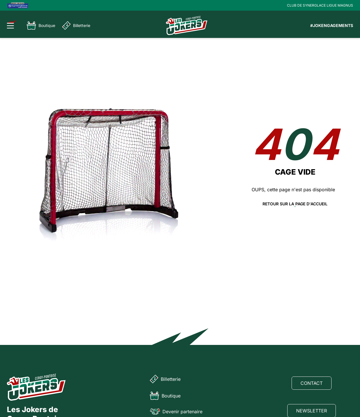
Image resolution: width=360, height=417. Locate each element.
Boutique (41, 25)
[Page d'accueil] (186, 25)
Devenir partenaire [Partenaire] (176, 411)
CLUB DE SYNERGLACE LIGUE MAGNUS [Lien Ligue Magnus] (320, 5)
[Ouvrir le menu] (12, 24)
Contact (311, 383)
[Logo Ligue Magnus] (17, 5)
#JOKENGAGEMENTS (331, 25)
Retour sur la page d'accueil (295, 204)
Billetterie (76, 25)
